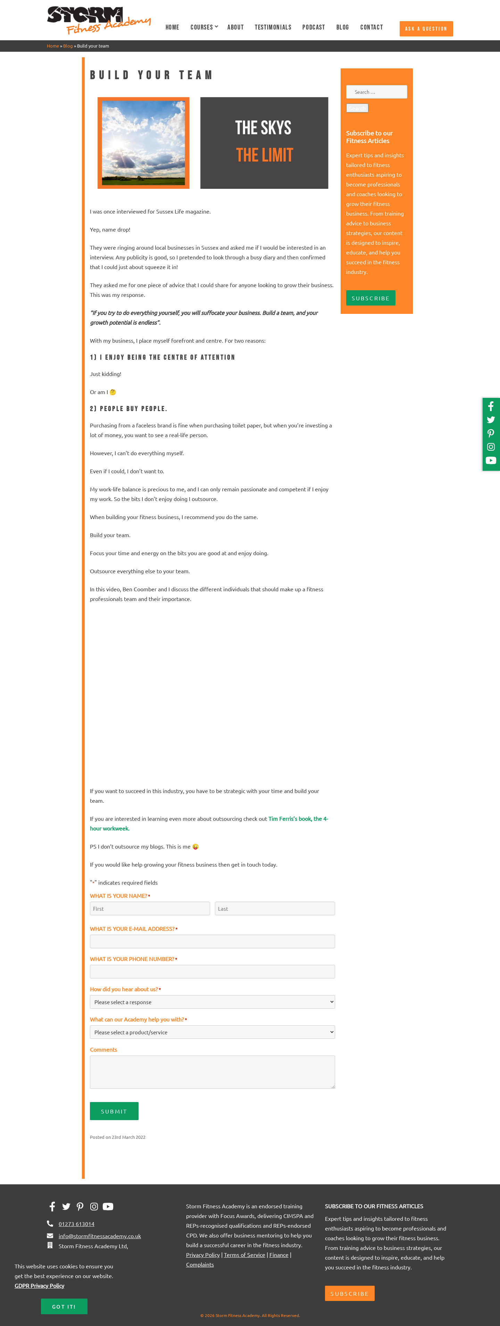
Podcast (313, 27)
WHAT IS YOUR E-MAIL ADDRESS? (133, 928)
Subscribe (371, 297)
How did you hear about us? (125, 988)
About (235, 27)
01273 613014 (76, 1223)
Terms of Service (244, 1254)
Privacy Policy (203, 1254)
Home (173, 27)
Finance (279, 1254)
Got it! (64, 1306)
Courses (202, 27)
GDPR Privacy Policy (39, 1285)
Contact (371, 27)
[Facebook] (492, 409)
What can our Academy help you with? (138, 1019)
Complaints (200, 1264)
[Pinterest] (492, 436)
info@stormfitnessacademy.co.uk (100, 1235)
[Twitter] (492, 422)
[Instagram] (492, 449)
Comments (103, 1049)
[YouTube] (491, 463)
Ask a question (426, 29)
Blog (342, 27)
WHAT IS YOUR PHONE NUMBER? (133, 958)
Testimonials (273, 27)
